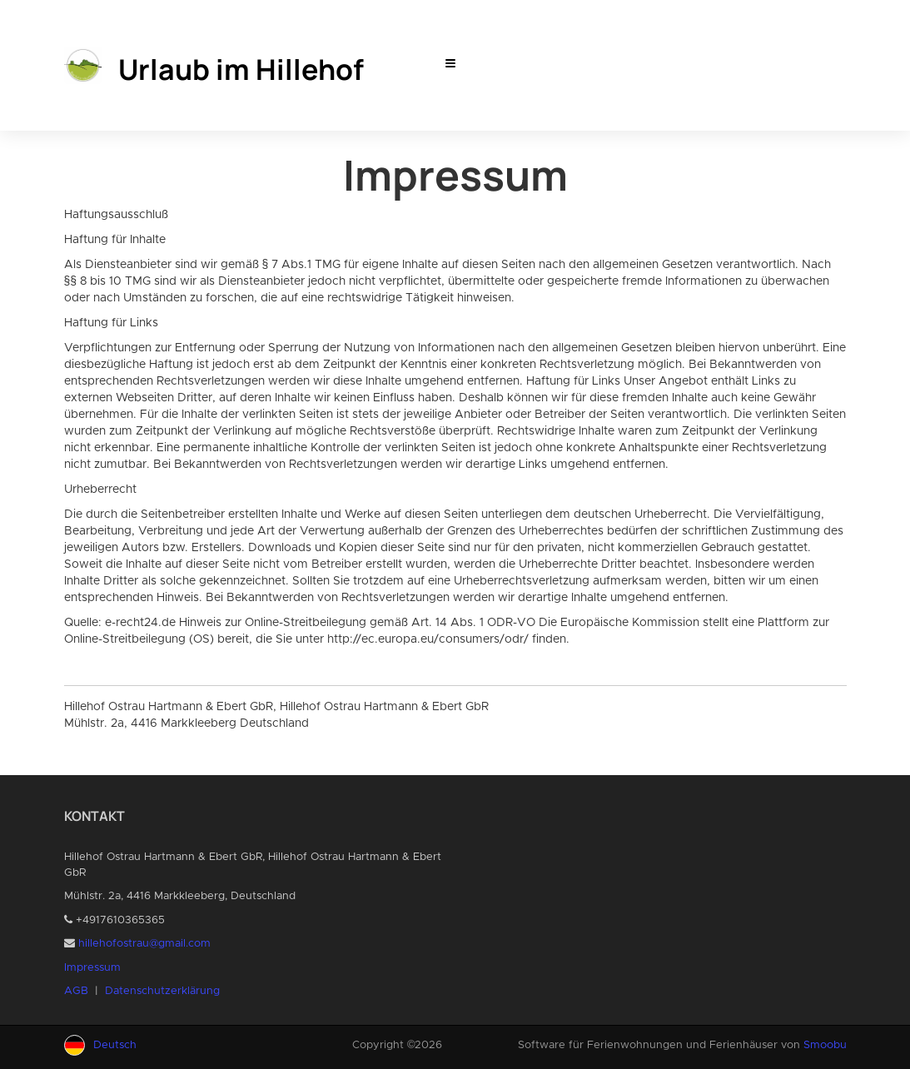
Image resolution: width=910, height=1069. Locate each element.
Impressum (92, 967)
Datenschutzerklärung (162, 991)
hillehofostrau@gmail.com (144, 943)
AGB (76, 991)
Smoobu (825, 1045)
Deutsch (115, 1045)
